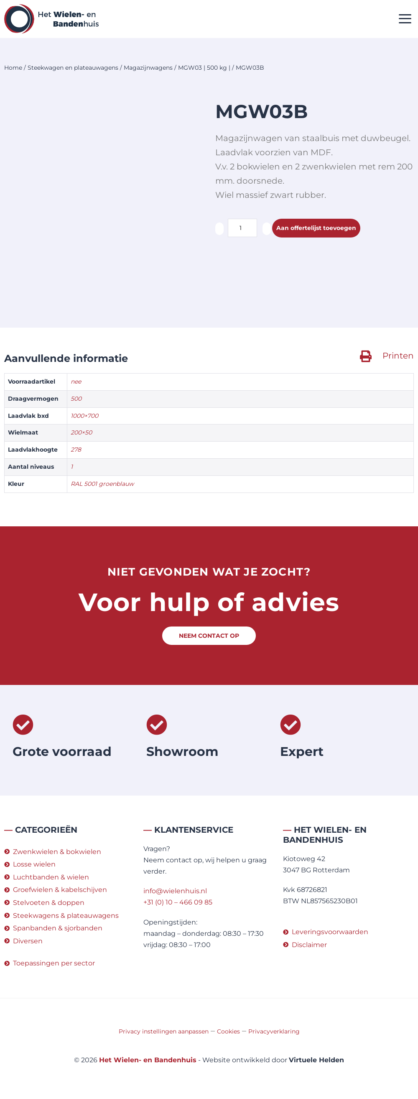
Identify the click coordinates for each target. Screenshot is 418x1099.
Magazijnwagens (148, 67)
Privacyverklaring (274, 1031)
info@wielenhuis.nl (175, 891)
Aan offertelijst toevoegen (322, 228)
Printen (398, 356)
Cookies (228, 1031)
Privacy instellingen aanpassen (164, 1031)
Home (13, 67)
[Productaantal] (242, 228)
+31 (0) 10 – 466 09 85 (177, 902)
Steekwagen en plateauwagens (73, 67)
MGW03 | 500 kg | (204, 67)
